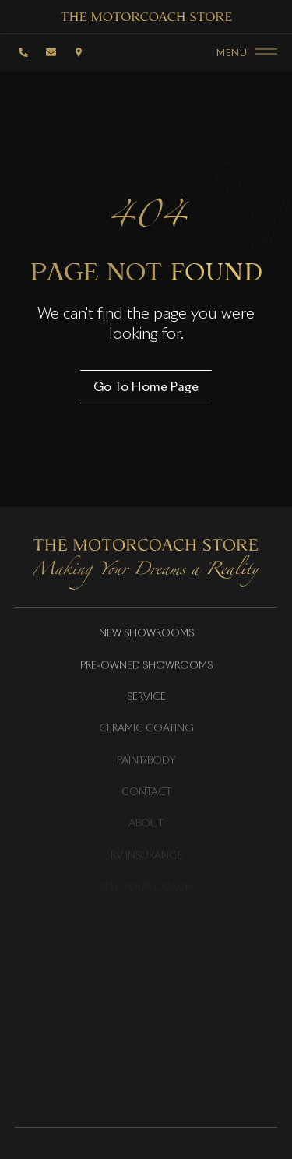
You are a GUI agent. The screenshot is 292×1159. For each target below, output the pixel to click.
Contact (146, 793)
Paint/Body (146, 762)
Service (146, 698)
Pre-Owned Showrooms (146, 666)
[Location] (78, 52)
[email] (51, 52)
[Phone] (24, 52)
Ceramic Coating (146, 730)
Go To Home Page (146, 386)
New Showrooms (146, 635)
